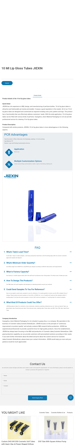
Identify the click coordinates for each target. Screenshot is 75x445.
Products (70, 412)
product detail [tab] (37, 95)
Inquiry (7, 83)
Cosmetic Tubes (44, 412)
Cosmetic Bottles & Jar (58, 412)
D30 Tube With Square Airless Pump (52, 441)
